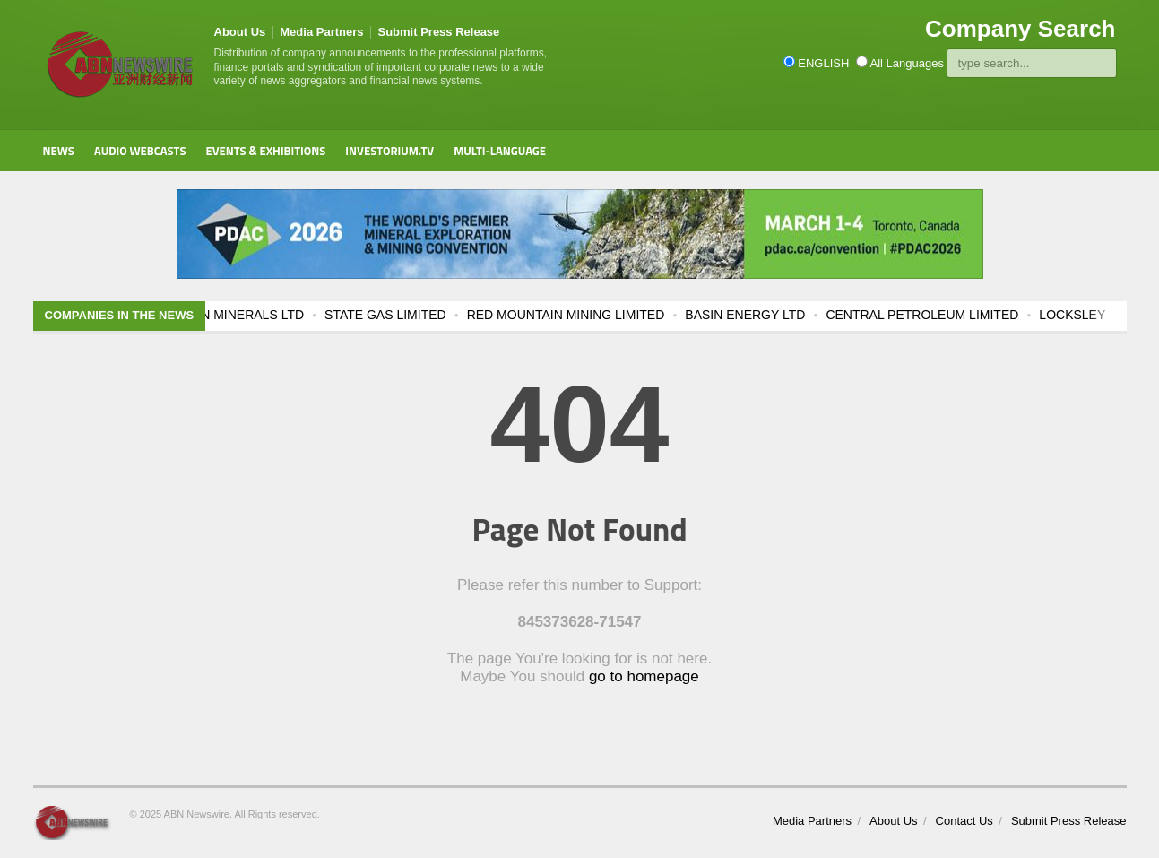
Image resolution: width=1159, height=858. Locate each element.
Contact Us (964, 821)
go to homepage (644, 676)
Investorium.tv (389, 151)
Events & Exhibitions (265, 151)
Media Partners (321, 32)
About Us (240, 32)
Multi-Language (500, 151)
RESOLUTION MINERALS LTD (237, 315)
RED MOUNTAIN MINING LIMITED (588, 315)
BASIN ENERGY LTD (766, 315)
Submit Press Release (438, 32)
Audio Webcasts (140, 151)
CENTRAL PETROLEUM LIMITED (943, 315)
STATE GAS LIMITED (407, 315)
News (58, 151)
